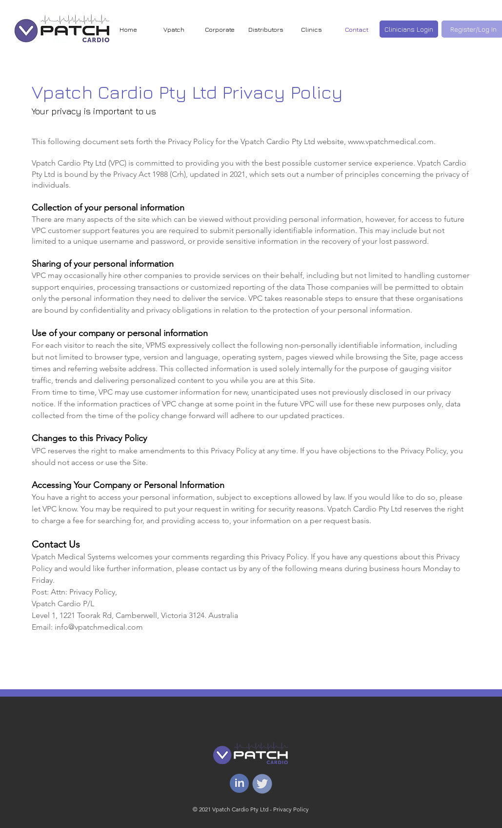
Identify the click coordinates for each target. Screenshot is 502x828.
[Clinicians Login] (409, 29)
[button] (311, 29)
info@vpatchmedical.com (99, 627)
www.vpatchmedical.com (391, 141)
